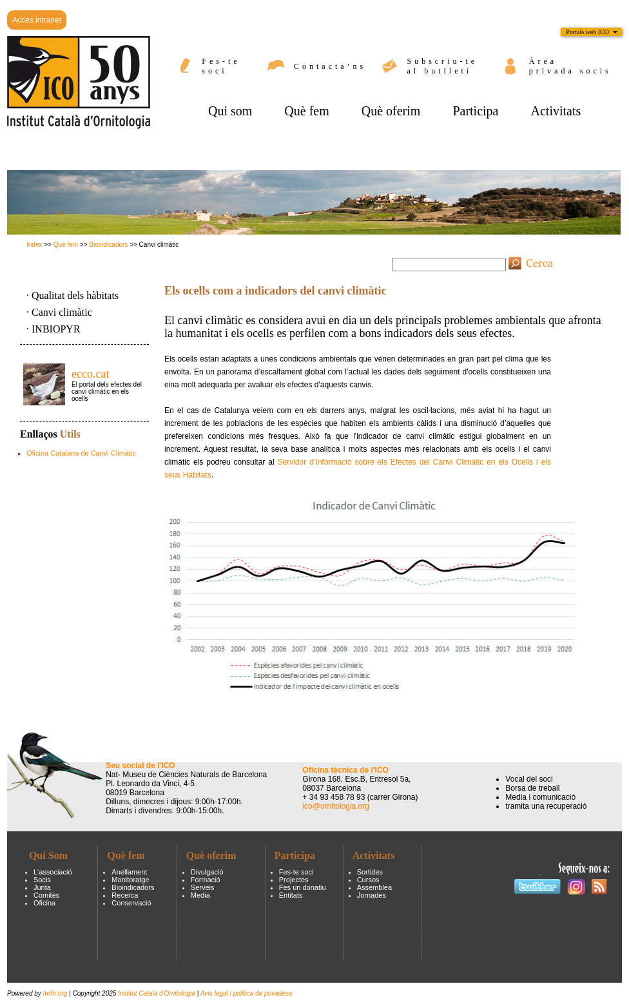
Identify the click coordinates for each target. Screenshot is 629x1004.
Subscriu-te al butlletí (442, 66)
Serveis (203, 887)
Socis (42, 879)
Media (200, 895)
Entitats (291, 895)
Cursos (368, 879)
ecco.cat (90, 373)
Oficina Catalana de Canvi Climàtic (81, 453)
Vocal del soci (528, 779)
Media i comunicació (540, 797)
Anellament (129, 872)
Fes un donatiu (302, 887)
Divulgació (207, 872)
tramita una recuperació (545, 806)
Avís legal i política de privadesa (246, 993)
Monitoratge (130, 879)
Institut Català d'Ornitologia (156, 993)
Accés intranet (36, 19)
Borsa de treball (532, 788)
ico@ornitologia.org (335, 806)
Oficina (44, 903)
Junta (42, 887)
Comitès (46, 895)
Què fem (65, 244)
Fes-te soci (221, 66)
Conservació (131, 903)
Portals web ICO (587, 31)
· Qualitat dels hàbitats (72, 295)
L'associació (53, 872)
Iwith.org (56, 993)
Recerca (124, 895)
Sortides (370, 872)
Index (34, 244)
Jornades (371, 895)
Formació (205, 879)
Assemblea (374, 887)
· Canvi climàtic (59, 312)
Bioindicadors (108, 244)
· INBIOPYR (53, 328)
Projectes (294, 879)
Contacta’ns (330, 66)
